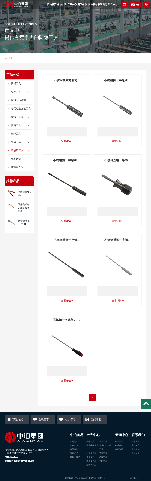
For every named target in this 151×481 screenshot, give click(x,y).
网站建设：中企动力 (74, 478)
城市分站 (102, 478)
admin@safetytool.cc (19, 460)
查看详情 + (67, 140)
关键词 (93, 478)
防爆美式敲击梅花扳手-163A (25, 208)
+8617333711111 (14, 456)
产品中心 (14, 30)
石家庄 (86, 478)
